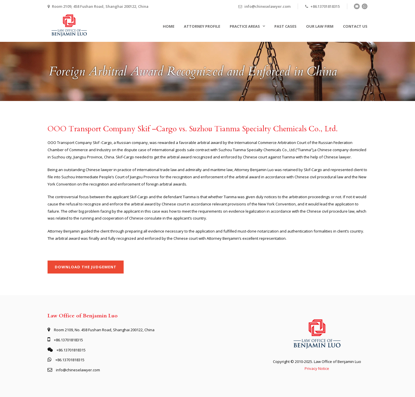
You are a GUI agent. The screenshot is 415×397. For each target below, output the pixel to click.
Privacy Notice (317, 368)
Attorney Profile (202, 26)
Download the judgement (85, 266)
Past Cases (285, 26)
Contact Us (355, 26)
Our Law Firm (319, 26)
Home (168, 26)
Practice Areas (245, 26)
